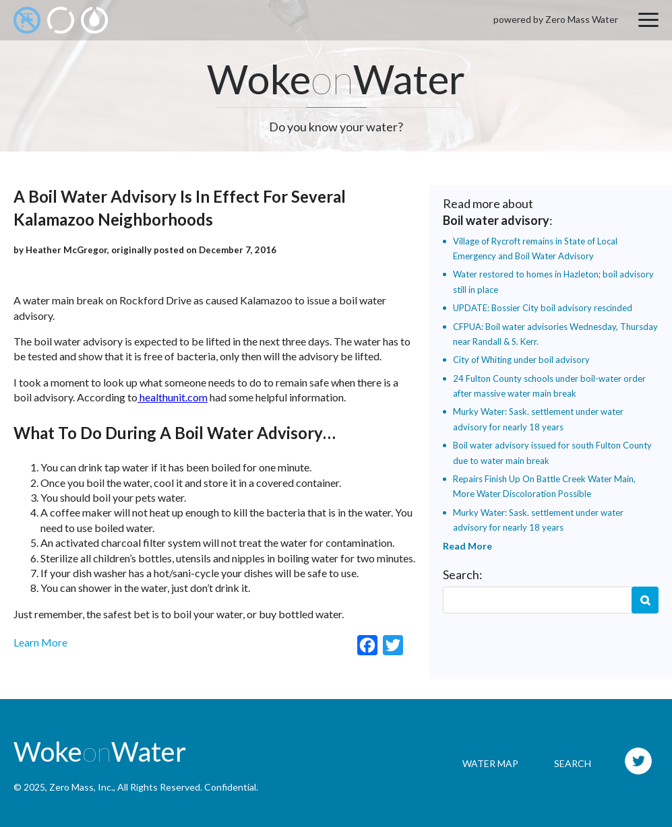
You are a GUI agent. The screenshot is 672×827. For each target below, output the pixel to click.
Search (645, 600)
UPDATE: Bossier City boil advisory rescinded (542, 307)
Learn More (40, 642)
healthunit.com (173, 397)
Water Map (490, 763)
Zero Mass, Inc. (81, 787)
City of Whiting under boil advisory (521, 359)
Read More (467, 546)
